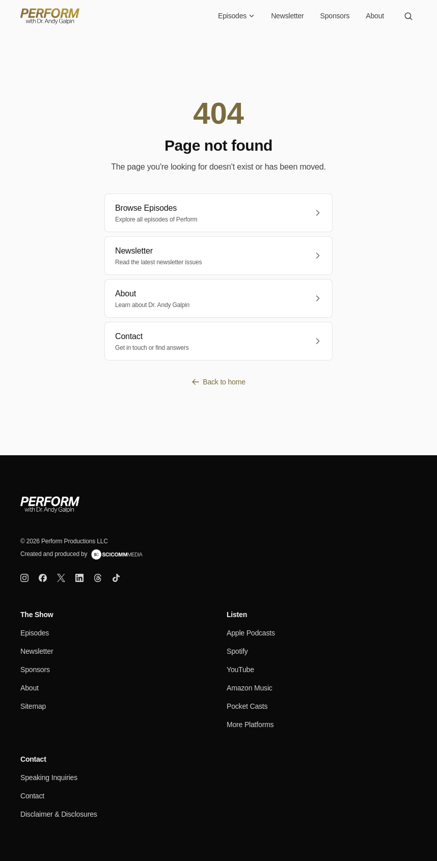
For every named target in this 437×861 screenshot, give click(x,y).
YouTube (240, 669)
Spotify (237, 651)
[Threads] (98, 578)
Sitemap (33, 706)
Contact (32, 796)
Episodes (236, 16)
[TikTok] (116, 578)
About (375, 16)
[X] (61, 578)
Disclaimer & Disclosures (58, 814)
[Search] (408, 16)
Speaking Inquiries (48, 777)
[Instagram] (24, 578)
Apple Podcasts (251, 633)
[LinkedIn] (79, 578)
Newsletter (287, 16)
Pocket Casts (247, 706)
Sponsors (335, 16)
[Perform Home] (49, 16)
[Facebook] (43, 578)
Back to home (218, 382)
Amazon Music (249, 688)
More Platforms (250, 724)
